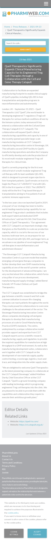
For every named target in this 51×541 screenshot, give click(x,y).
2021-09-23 (35, 26)
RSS (4, 469)
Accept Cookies (37, 533)
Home (7, 26)
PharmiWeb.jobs (10, 452)
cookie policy (13, 513)
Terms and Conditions (12, 462)
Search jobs (25, 49)
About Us (6, 456)
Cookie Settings (14, 533)
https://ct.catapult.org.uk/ (31, 424)
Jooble (5, 472)
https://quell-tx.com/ (28, 421)
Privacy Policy (8, 466)
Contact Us (7, 459)
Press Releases (20, 26)
